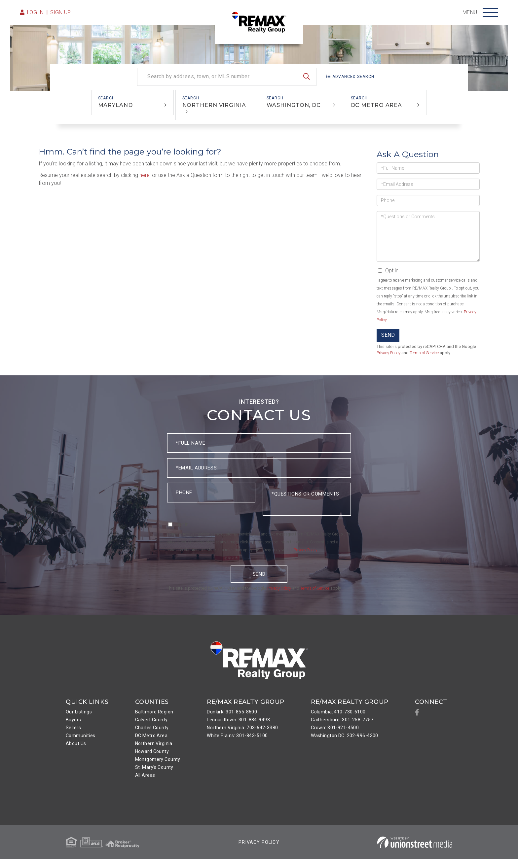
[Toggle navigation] (490, 12)
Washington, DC (294, 105)
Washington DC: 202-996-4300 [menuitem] (344, 735)
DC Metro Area (376, 105)
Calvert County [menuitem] (151, 719)
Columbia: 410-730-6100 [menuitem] (338, 711)
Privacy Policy (388, 352)
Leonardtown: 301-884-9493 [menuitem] (238, 719)
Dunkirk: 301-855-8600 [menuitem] (232, 711)
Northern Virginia (214, 105)
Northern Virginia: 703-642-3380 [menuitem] (242, 727)
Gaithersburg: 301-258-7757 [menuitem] (342, 719)
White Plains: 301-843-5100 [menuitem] (237, 735)
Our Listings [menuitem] (79, 711)
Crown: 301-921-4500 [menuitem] (335, 727)
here (144, 175)
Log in (35, 12)
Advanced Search (353, 76)
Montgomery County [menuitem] (157, 759)
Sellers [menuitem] (73, 727)
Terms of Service (424, 352)
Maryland (115, 105)
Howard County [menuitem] (152, 751)
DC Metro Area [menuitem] (151, 735)
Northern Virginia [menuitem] (153, 743)
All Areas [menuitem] (145, 775)
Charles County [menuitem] (152, 727)
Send (388, 335)
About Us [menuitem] (76, 743)
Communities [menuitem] (80, 735)
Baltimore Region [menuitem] (154, 711)
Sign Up (60, 12)
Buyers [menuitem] (73, 719)
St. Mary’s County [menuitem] (154, 767)
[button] (306, 77)
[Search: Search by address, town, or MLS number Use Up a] (226, 77)
